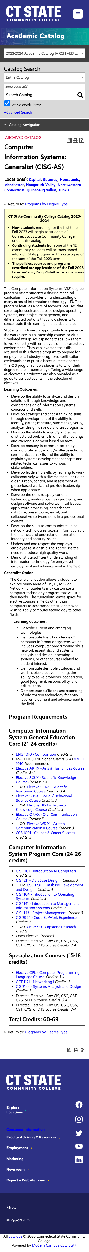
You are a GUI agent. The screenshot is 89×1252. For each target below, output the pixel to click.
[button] (78, 14)
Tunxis (63, 190)
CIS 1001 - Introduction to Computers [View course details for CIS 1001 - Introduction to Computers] (46, 871)
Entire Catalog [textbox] (17, 77)
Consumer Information (25, 1129)
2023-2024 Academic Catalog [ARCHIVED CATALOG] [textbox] (45, 53)
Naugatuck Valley (40, 184)
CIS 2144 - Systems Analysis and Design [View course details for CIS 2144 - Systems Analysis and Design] (48, 986)
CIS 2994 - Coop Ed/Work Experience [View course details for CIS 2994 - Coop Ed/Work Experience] (46, 917)
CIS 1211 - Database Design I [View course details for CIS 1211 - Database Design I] (38, 880)
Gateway (50, 179)
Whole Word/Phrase (26, 104)
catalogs (15, 1236)
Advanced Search (18, 112)
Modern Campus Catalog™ (54, 1245)
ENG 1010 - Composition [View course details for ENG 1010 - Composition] (36, 754)
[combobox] (44, 53)
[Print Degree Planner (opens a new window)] (69, 140)
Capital (35, 179)
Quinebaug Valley (41, 190)
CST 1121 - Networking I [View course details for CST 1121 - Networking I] (35, 981)
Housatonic (69, 179)
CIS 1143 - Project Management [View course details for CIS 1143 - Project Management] (41, 913)
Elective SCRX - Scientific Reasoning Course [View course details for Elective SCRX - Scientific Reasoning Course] (41, 789)
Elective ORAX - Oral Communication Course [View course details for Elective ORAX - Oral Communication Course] (46, 816)
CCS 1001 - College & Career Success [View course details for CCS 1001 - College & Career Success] (45, 832)
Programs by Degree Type (46, 204)
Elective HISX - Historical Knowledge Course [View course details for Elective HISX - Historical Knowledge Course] (41, 807)
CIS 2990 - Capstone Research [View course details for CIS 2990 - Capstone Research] (51, 927)
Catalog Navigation (24, 124)
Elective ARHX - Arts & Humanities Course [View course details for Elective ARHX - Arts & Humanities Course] (50, 768)
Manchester (14, 184)
